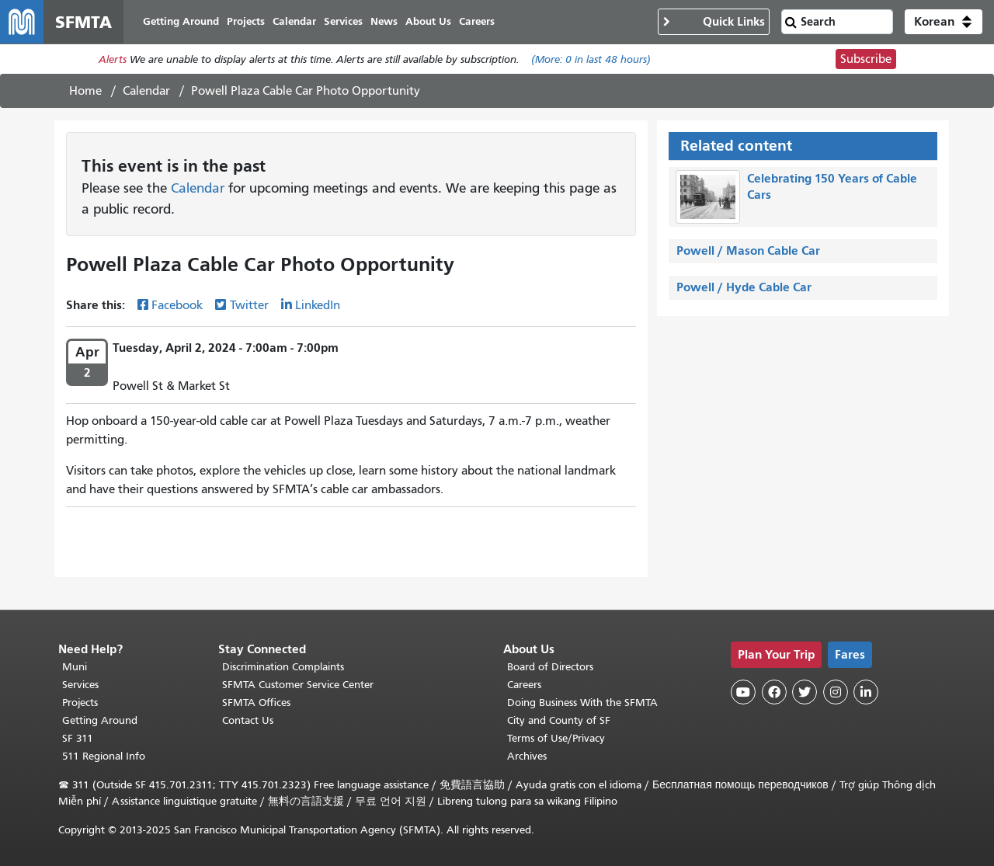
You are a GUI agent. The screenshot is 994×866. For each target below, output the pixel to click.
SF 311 (77, 738)
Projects (80, 702)
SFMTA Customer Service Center (298, 684)
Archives (527, 756)
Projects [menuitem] (246, 21)
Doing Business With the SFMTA (582, 702)
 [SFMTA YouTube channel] (743, 692)
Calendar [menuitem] (294, 21)
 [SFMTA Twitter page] (804, 692)
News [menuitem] (384, 21)
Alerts (113, 59)
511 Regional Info (103, 756)
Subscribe (865, 59)
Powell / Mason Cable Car (748, 250)
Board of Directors (550, 666)
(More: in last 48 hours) (591, 59)
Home (85, 91)
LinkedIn (317, 305)
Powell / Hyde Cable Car (744, 287)
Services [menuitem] (343, 21)
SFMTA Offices (256, 702)
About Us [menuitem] (428, 21)
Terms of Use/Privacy (556, 738)
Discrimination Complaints (283, 666)
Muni (74, 666)
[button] (943, 21)
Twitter (249, 305)
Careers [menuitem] (477, 21)
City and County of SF (558, 720)
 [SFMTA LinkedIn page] (865, 692)
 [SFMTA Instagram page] (835, 692)
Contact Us (247, 720)
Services (80, 684)
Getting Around (99, 720)
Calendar (146, 91)
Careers (524, 684)
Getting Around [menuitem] (181, 21)
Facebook (177, 305)
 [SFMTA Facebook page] (774, 692)
